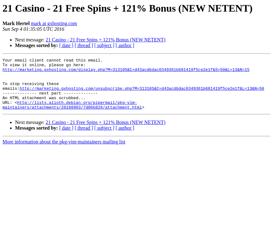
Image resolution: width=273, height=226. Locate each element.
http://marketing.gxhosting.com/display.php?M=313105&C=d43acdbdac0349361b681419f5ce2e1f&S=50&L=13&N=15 (126, 72)
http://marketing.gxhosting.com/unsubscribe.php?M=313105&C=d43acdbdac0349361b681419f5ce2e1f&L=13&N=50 (142, 95)
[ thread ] (84, 45)
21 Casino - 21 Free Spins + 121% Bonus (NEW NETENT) (105, 39)
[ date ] (66, 45)
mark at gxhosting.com (54, 23)
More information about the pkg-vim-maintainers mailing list (64, 152)
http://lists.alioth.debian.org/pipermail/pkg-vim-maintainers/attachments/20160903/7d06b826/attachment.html (72, 114)
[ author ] (125, 45)
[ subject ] (104, 45)
